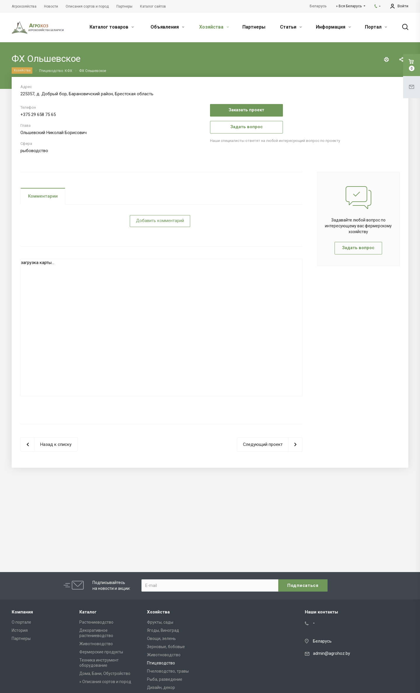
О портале (21, 622)
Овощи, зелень (161, 638)
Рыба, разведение (164, 679)
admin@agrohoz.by (331, 653)
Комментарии (43, 196)
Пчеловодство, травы (168, 671)
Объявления (167, 27)
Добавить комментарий (160, 220)
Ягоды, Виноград (163, 630)
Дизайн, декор (161, 687)
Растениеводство (96, 622)
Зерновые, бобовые (166, 646)
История (20, 630)
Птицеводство (161, 663)
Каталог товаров (112, 27)
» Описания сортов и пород (105, 681)
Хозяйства (214, 27)
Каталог (88, 612)
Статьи (291, 27)
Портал (376, 27)
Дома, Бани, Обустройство (104, 673)
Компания (22, 612)
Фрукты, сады (160, 622)
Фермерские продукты (101, 652)
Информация (333, 27)
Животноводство (96, 643)
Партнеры (253, 27)
